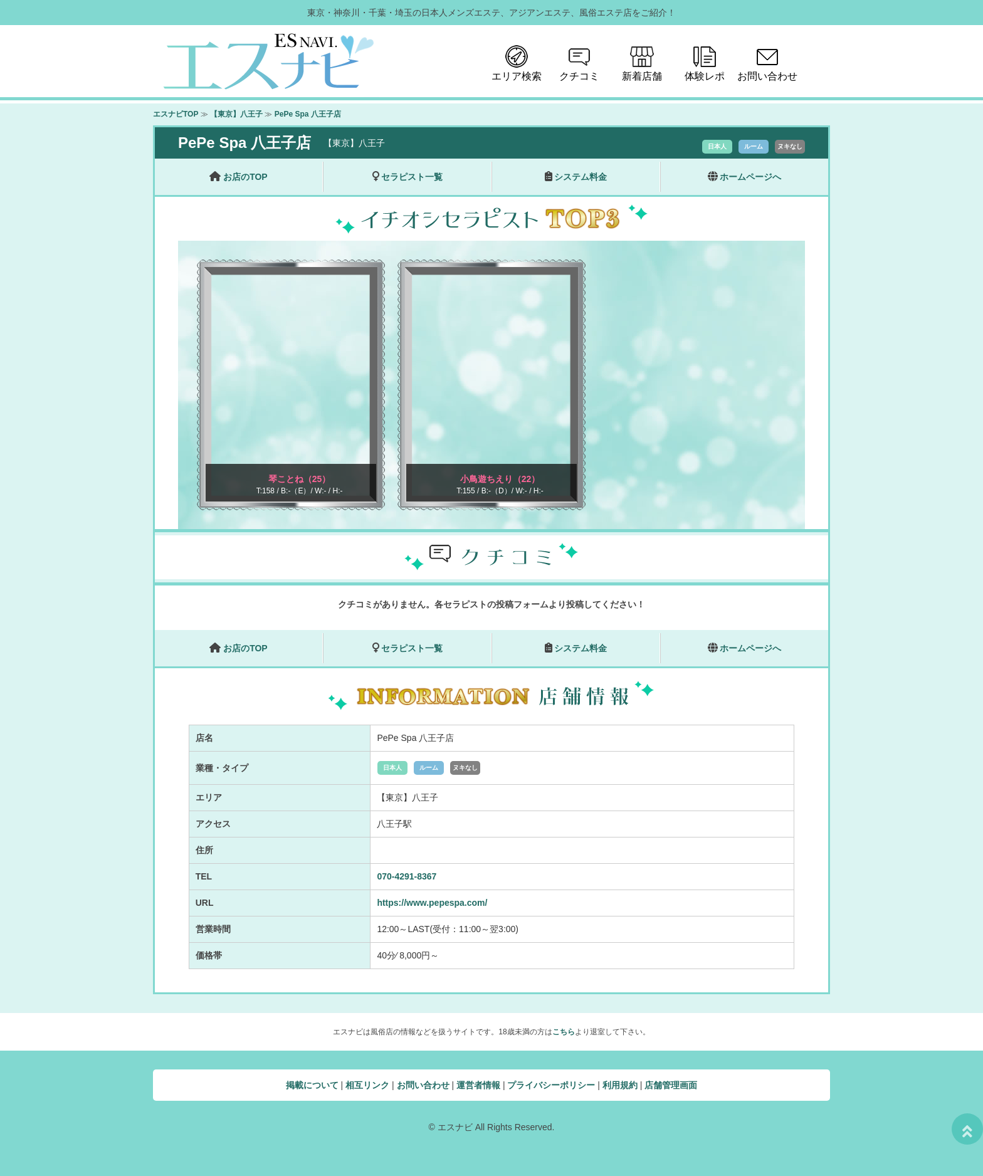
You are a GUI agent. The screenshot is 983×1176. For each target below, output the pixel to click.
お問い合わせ (423, 1085)
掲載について (312, 1085)
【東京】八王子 (236, 114)
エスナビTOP (175, 114)
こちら (563, 1031)
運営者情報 (478, 1085)
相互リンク (367, 1085)
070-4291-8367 (406, 876)
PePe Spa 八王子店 (308, 114)
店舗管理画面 (670, 1085)
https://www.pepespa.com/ (432, 903)
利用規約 (620, 1085)
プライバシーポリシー (551, 1085)
